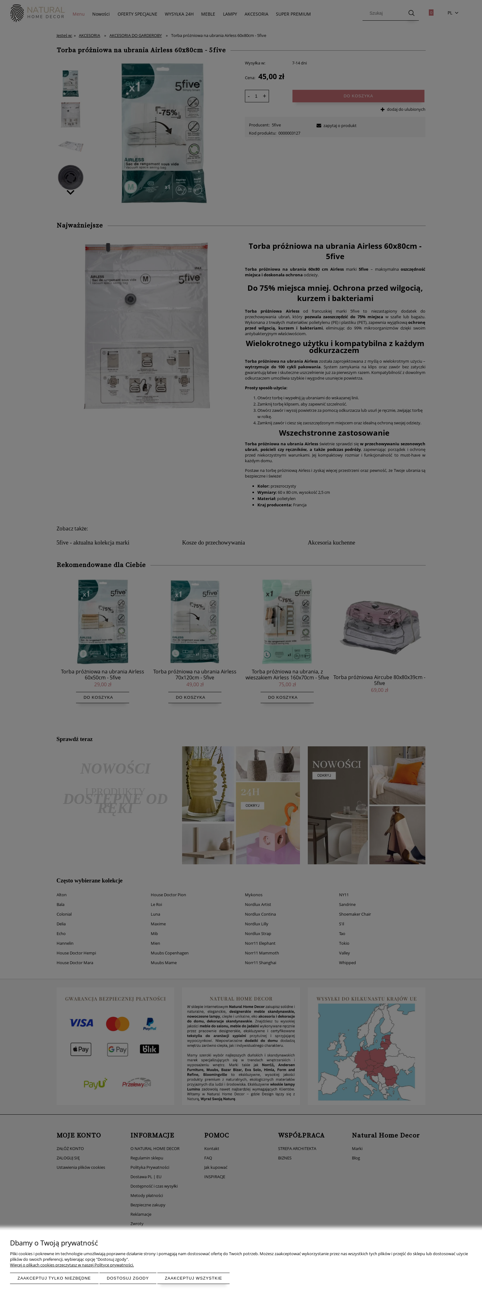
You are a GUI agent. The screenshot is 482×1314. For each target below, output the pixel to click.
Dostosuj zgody (128, 1278)
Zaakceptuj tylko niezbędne (54, 1278)
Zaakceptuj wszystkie (193, 1278)
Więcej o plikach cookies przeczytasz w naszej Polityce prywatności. (72, 1265)
